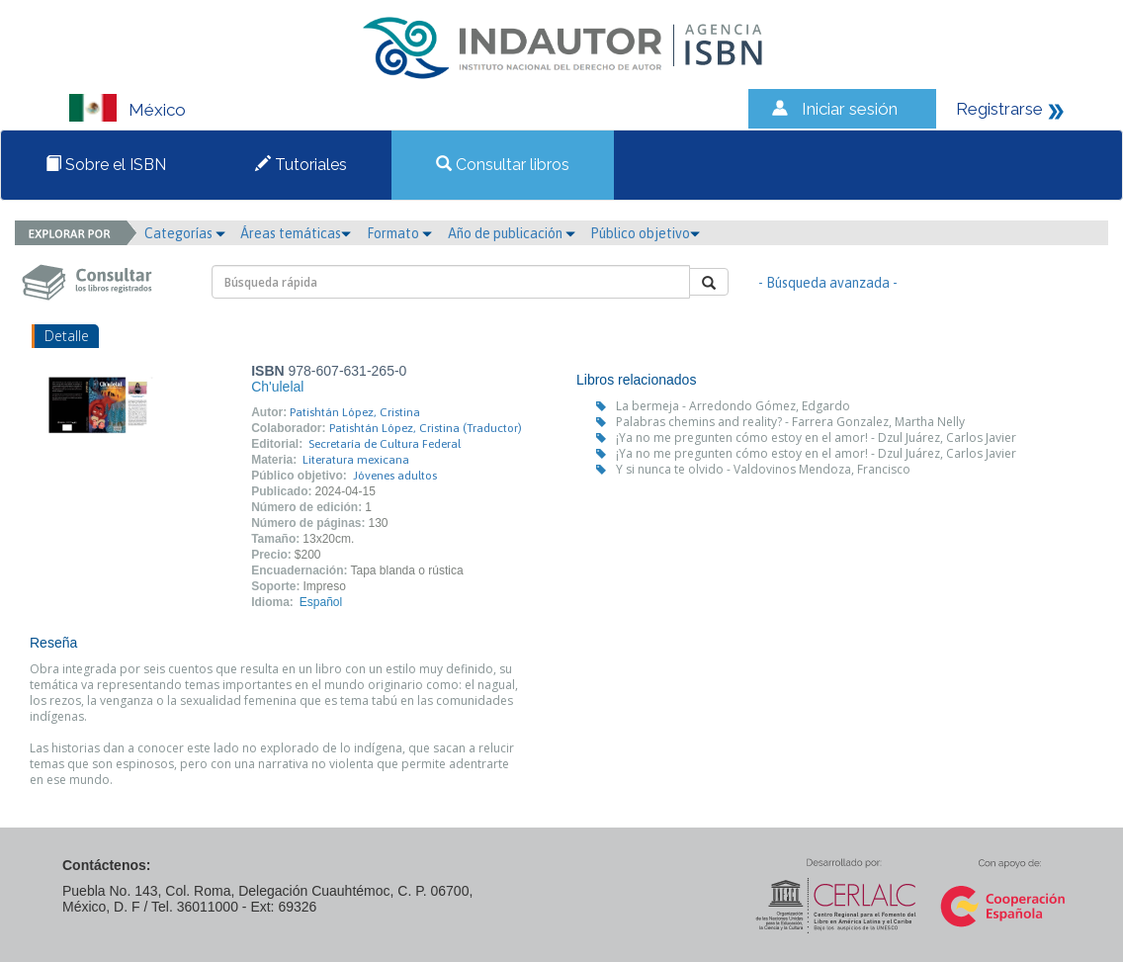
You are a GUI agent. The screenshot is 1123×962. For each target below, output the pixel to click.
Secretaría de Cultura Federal (384, 444)
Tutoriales (301, 164)
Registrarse (999, 109)
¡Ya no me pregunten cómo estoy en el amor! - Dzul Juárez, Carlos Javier (816, 437)
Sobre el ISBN (105, 164)
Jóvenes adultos (395, 475)
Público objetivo (645, 233)
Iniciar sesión (850, 109)
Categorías (184, 233)
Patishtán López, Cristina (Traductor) (425, 428)
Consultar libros (502, 164)
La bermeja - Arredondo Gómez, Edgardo (733, 405)
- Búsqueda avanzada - (828, 283)
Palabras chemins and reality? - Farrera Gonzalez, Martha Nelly (790, 421)
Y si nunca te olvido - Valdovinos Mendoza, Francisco (763, 469)
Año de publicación (511, 233)
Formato (399, 233)
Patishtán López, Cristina (355, 412)
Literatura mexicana (355, 460)
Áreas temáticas (295, 233)
